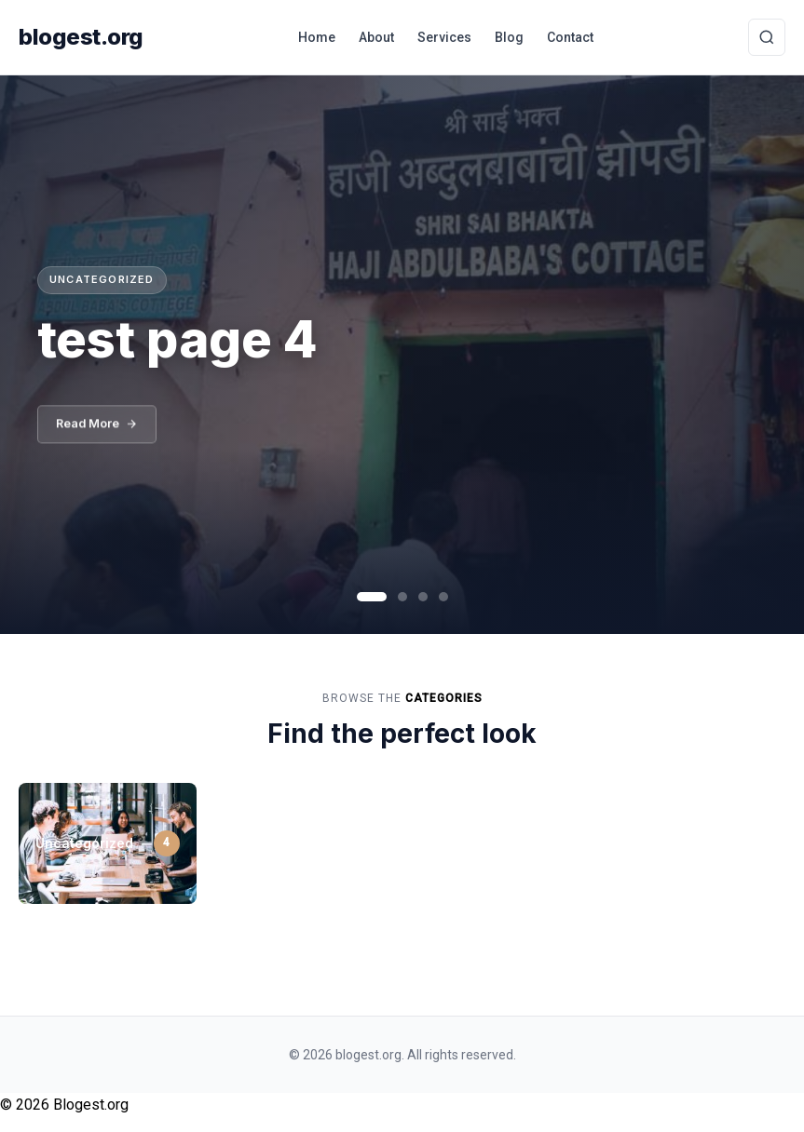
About (376, 37)
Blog (509, 37)
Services (444, 37)
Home (316, 37)
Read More (99, 428)
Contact (570, 37)
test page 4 (177, 339)
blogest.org (81, 36)
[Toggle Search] (766, 37)
